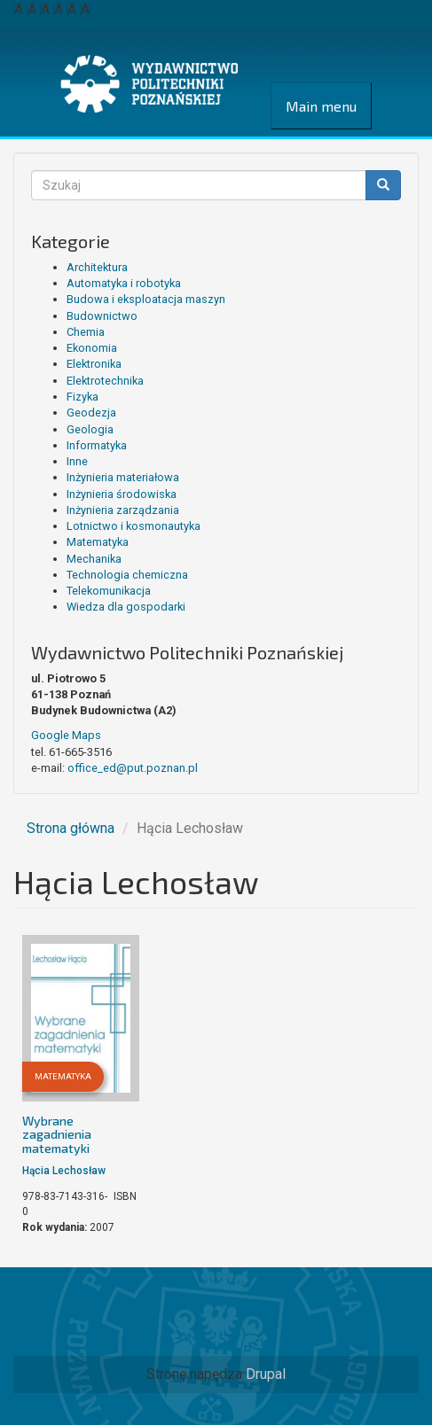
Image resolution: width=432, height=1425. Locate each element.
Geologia (90, 429)
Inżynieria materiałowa (123, 477)
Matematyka (98, 542)
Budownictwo (102, 316)
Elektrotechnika (105, 380)
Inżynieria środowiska (122, 494)
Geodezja (91, 412)
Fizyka (82, 396)
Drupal (266, 1374)
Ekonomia (92, 347)
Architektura (97, 267)
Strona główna (70, 828)
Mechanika (94, 558)
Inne (77, 461)
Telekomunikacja (109, 590)
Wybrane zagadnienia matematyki (56, 1134)
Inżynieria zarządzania (123, 510)
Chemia (86, 332)
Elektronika (94, 363)
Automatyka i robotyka (124, 283)
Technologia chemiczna (127, 574)
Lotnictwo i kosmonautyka (133, 526)
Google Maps (66, 735)
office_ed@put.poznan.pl (132, 768)
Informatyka (97, 445)
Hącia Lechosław (64, 1170)
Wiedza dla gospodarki (126, 606)
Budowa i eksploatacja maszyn (146, 299)
